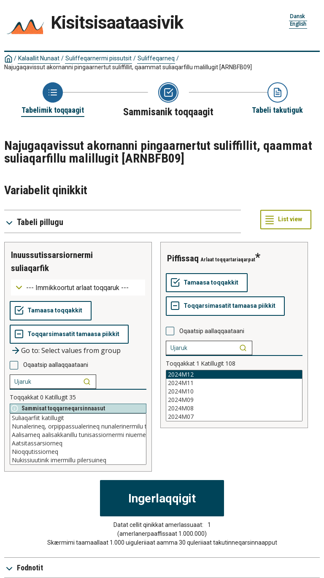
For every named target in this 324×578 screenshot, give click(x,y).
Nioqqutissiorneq (78, 452)
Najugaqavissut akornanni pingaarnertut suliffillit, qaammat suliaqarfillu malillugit (128, 67)
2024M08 (234, 408)
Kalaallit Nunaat (38, 58)
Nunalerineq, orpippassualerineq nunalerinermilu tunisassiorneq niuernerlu (78, 426)
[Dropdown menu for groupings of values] (78, 288)
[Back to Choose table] (52, 98)
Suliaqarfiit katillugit (78, 418)
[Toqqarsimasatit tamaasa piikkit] (69, 334)
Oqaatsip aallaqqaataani (55, 364)
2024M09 (234, 400)
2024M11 (234, 383)
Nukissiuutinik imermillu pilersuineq (78, 460)
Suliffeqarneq (156, 58)
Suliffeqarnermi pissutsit (98, 58)
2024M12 (234, 374)
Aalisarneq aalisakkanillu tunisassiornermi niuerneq (78, 435)
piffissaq (183, 258)
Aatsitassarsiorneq (78, 443)
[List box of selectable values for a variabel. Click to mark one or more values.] (78, 439)
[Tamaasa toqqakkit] (51, 310)
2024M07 (234, 416)
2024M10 (234, 391)
